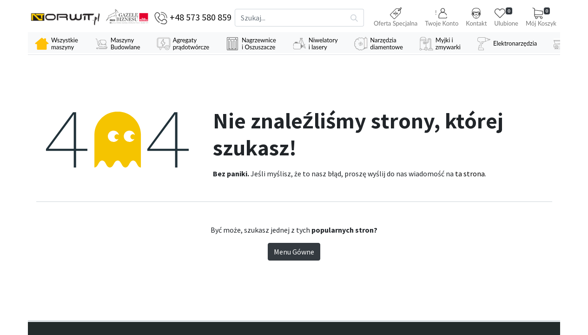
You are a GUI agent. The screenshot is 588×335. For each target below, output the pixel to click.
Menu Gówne (294, 252)
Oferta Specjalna (395, 17)
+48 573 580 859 (200, 17)
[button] (441, 18)
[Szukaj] (354, 18)
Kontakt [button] (476, 17)
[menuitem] (57, 44)
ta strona (470, 174)
